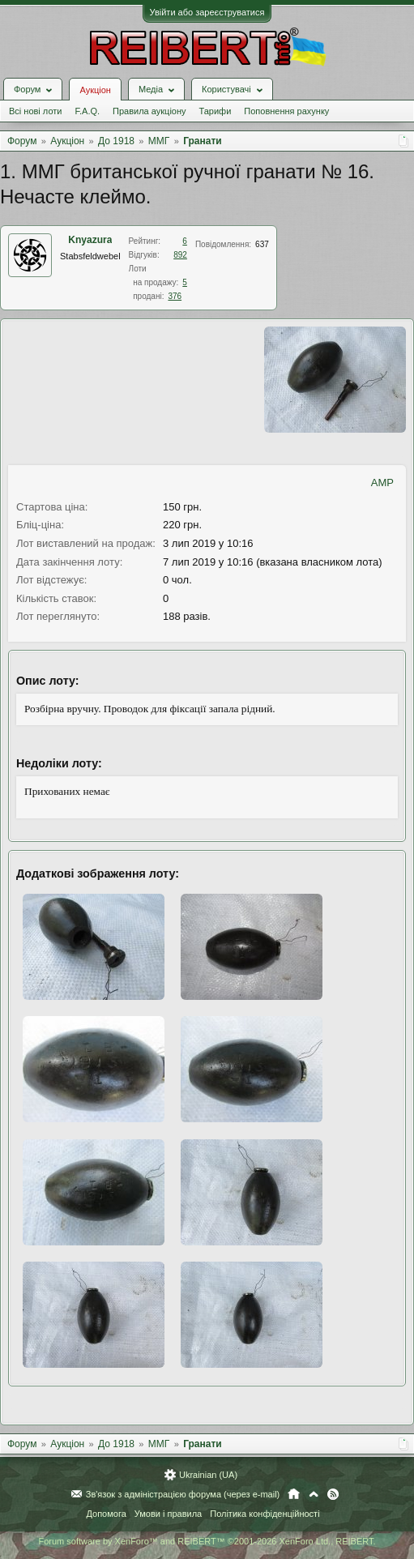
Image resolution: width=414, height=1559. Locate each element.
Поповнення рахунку (286, 111)
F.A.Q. (87, 111)
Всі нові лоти (35, 111)
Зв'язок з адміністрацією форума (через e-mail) (183, 1494)
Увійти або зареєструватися (207, 12)
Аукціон (94, 90)
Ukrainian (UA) (208, 1475)
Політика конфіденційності (264, 1513)
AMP (382, 482)
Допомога (106, 1513)
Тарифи (215, 111)
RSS (333, 1494)
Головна (294, 1494)
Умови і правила (168, 1513)
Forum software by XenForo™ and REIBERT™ (206, 1541)
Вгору (313, 1494)
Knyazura (90, 240)
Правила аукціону (149, 111)
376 (174, 296)
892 (180, 254)
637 (262, 244)
